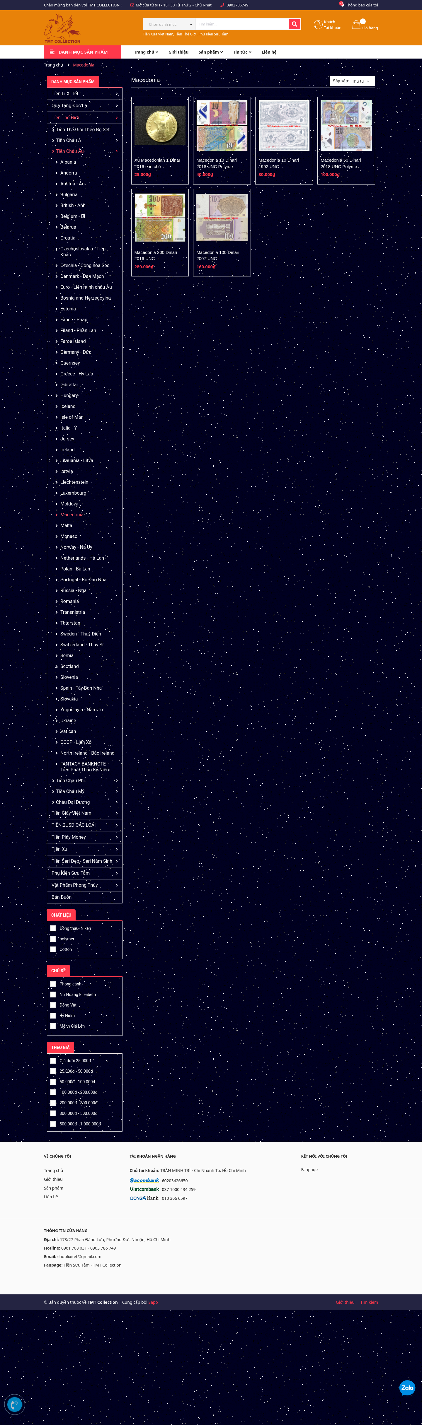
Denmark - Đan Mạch (82, 276)
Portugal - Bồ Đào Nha (83, 579)
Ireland (67, 449)
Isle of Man (72, 417)
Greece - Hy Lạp (76, 374)
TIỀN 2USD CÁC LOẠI (74, 825)
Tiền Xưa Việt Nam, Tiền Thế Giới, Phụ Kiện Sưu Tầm (186, 34)
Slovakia (69, 699)
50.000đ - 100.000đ (72, 1081)
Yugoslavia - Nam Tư (81, 709)
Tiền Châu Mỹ (70, 791)
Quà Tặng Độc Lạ (69, 105)
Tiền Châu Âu (70, 151)
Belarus (68, 227)
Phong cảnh (65, 983)
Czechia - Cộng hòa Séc (84, 265)
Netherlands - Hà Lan (82, 558)
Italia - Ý (68, 428)
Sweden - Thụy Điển (80, 634)
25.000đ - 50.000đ (71, 1070)
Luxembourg (73, 493)
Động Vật (63, 1004)
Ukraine (68, 720)
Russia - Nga (73, 590)
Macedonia (72, 514)
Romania (69, 601)
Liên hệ (51, 1197)
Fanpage (309, 1169)
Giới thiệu (53, 1179)
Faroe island (73, 341)
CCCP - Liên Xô (75, 742)
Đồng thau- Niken (70, 927)
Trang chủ (53, 1170)
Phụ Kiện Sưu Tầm (71, 873)
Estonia (68, 309)
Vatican (68, 731)
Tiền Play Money (69, 837)
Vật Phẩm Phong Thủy (75, 885)
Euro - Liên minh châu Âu (86, 287)
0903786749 (237, 5)
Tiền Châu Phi (70, 780)
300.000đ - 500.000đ (74, 1112)
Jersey (67, 439)
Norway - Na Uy (76, 547)
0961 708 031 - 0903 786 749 (88, 1248)
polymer (62, 938)
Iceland (68, 406)
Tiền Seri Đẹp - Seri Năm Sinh (82, 861)
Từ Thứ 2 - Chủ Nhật (194, 5)
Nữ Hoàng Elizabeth (73, 993)
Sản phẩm (53, 1188)
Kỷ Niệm (62, 1014)
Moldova (69, 504)
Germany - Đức (75, 352)
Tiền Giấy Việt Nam (71, 813)
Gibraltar (69, 384)
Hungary (69, 395)
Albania (68, 162)
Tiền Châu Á (68, 140)
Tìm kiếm (369, 1302)
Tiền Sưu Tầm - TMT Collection (92, 1265)
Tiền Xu (59, 849)
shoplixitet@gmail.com (79, 1256)
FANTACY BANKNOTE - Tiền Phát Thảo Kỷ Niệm (85, 767)
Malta (66, 525)
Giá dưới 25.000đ (70, 1060)
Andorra (68, 173)
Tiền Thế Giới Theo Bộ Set (83, 129)
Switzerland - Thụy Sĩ (81, 644)
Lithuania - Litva (76, 460)
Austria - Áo (72, 184)
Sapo (153, 1302)
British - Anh (73, 205)
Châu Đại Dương (73, 802)
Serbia (67, 655)
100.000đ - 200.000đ (74, 1091)
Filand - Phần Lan (78, 330)
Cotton (61, 948)
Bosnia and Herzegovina (85, 298)
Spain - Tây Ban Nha (81, 688)
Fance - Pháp (73, 319)
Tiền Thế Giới (65, 117)
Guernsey (70, 363)
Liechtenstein (74, 482)
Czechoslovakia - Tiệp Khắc (83, 251)
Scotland (69, 666)
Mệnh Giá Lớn (67, 1025)
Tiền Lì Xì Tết (65, 93)
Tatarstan (70, 623)
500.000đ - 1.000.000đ (75, 1123)
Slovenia (69, 677)
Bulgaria (68, 194)
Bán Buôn (62, 897)
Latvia (66, 471)
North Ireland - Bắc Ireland (87, 753)
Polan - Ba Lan (75, 569)
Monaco (68, 536)
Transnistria (72, 612)
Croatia (67, 238)
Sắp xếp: (341, 80)
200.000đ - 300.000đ (74, 1102)
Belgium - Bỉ (72, 216)
